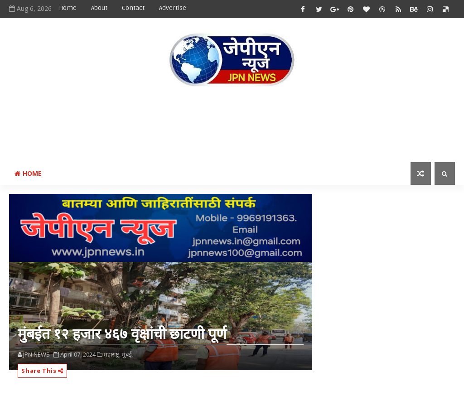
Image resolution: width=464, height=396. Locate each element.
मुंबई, (127, 354)
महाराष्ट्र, (112, 354)
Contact (133, 8)
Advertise (172, 8)
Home (68, 8)
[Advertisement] (232, 126)
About (99, 8)
